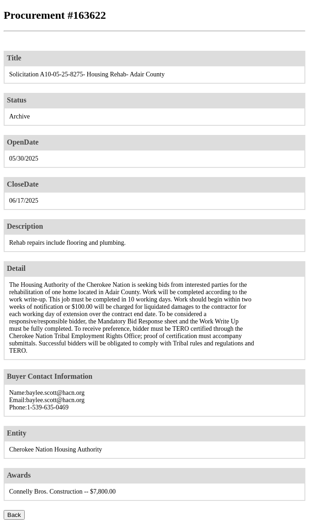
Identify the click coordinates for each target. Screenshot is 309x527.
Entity (17, 433)
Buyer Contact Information (49, 376)
